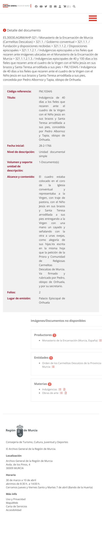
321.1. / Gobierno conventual (55, 42)
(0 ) (67, 6)
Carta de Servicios (16, 506)
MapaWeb (12, 503)
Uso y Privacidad (16, 499)
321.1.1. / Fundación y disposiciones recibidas (46, 44)
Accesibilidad (13, 510)
